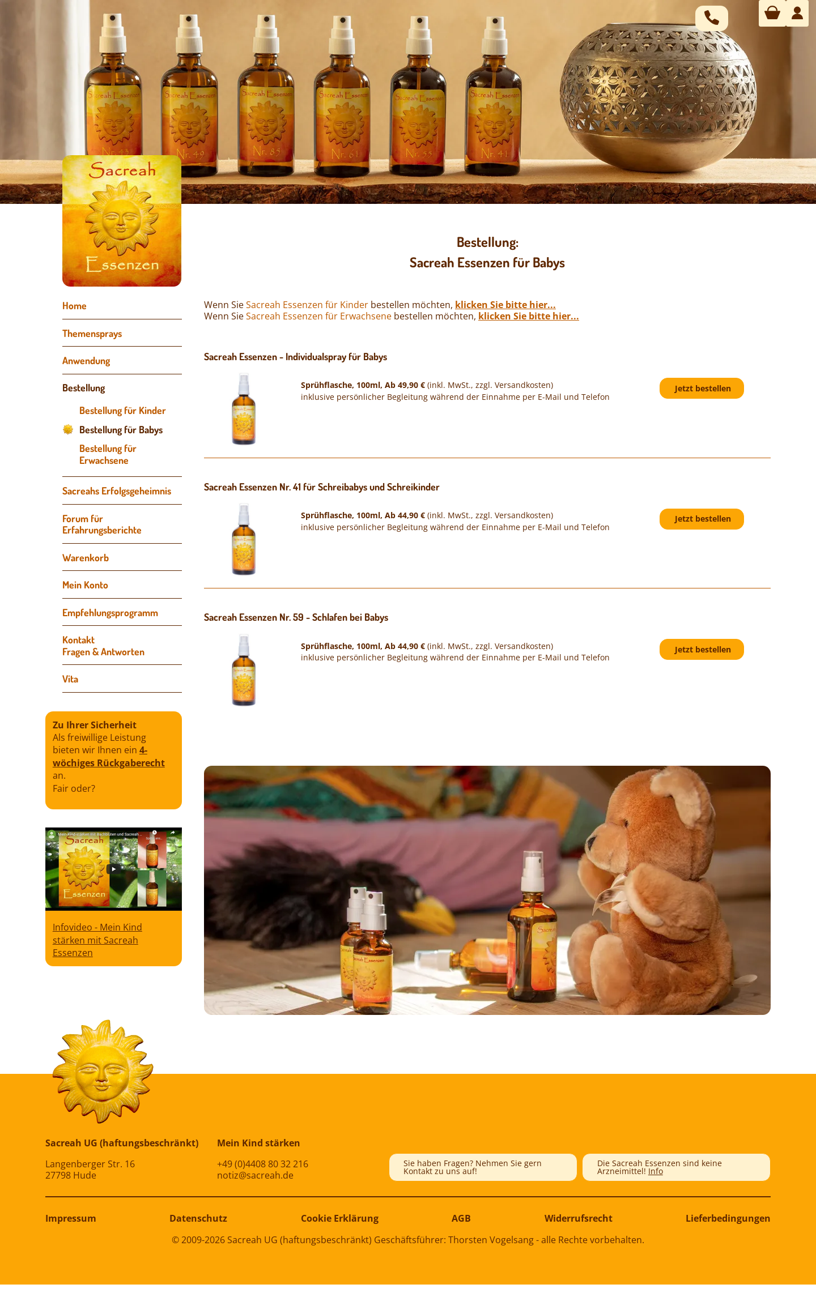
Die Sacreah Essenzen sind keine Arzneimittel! (659, 1167)
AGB (461, 1218)
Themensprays (92, 333)
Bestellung (83, 387)
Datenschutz (198, 1218)
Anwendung (86, 360)
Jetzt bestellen (703, 388)
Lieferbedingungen (728, 1218)
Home (74, 305)
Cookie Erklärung (340, 1218)
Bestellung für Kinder (122, 410)
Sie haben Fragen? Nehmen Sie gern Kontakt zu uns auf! (472, 1167)
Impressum (70, 1218)
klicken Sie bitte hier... (505, 304)
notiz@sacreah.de (255, 1175)
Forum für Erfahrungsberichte (102, 524)
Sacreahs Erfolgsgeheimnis (116, 490)
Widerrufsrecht (579, 1218)
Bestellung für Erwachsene (108, 454)
